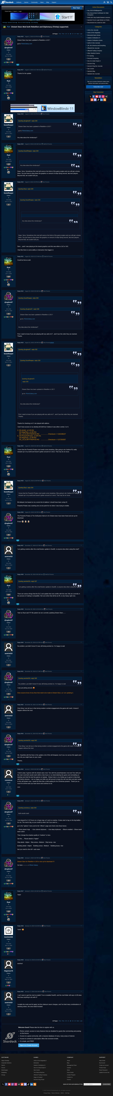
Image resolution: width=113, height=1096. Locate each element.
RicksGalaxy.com (26, 43)
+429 (8, 90)
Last (81, 33)
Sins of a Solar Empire (23, 22)
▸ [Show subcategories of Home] (6, 23)
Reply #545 (20, 801)
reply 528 (35, 151)
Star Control (37, 1070)
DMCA (62, 1093)
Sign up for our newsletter (73, 1084)
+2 (8, 791)
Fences (3, 1067)
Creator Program (71, 1075)
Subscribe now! (98, 87)
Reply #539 (20, 609)
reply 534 (30, 487)
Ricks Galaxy (34, 865)
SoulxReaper (8, 125)
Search (15, 11)
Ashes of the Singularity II (40, 1060)
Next (78, 33)
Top (81, 36)
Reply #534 (20, 446)
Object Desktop (5, 1060)
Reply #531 (20, 256)
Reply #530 (20, 182)
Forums (69, 1079)
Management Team (72, 1065)
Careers (69, 1067)
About (68, 1060)
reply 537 (34, 581)
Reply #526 (20, 36)
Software (18, 2)
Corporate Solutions (6, 1063)
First (60, 33)
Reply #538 (20, 574)
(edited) (52, 342)
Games (26, 2)
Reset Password (103, 1070)
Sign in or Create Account (28, 1045)
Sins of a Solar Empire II (40, 1067)
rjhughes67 (8, 48)
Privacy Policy (47, 1093)
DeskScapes (4, 1070)
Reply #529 (20, 144)
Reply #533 (20, 342)
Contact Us (70, 1077)
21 (68, 33)
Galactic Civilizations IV (39, 1065)
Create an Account (103, 1065)
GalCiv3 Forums (46, 70)
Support (54, 2)
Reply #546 (20, 858)
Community (34, 2)
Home (4, 22)
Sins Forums (45, 36)
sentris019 (8, 556)
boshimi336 (8, 937)
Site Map (67, 1093)
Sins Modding (34, 22)
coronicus (8, 780)
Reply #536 (20, 512)
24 (75, 33)
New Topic (76, 8)
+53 (9, 59)
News (42, 2)
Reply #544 (20, 769)
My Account (102, 1063)
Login (20, 11)
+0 (8, 136)
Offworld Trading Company (40, 1075)
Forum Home (8, 11)
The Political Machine (39, 1072)
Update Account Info (104, 1072)
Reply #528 (20, 114)
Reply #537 (20, 545)
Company (70, 1057)
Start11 (3, 1065)
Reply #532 (20, 291)
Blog (47, 2)
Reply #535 (20, 480)
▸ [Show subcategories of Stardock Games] (16, 23)
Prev (63, 33)
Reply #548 (20, 926)
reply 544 (33, 808)
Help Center (102, 1060)
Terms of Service (55, 1093)
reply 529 (30, 189)
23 (72, 33)
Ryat (8, 81)
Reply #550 (20, 991)
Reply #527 (20, 69)
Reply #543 (20, 733)
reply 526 (34, 121)
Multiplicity (4, 1072)
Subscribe (106, 1084)
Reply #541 (20, 671)
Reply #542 (20, 704)
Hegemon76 (8, 971)
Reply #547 (20, 891)
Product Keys (102, 1067)
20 (66, 33)
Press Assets (70, 1072)
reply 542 (34, 740)
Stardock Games (12, 22)
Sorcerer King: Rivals (39, 1079)
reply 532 (34, 349)
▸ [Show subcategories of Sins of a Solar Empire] (29, 23)
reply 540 (34, 678)
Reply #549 (20, 960)
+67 (9, 948)
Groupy (3, 1075)
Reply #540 (20, 642)
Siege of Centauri (38, 1077)
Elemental (36, 1063)
